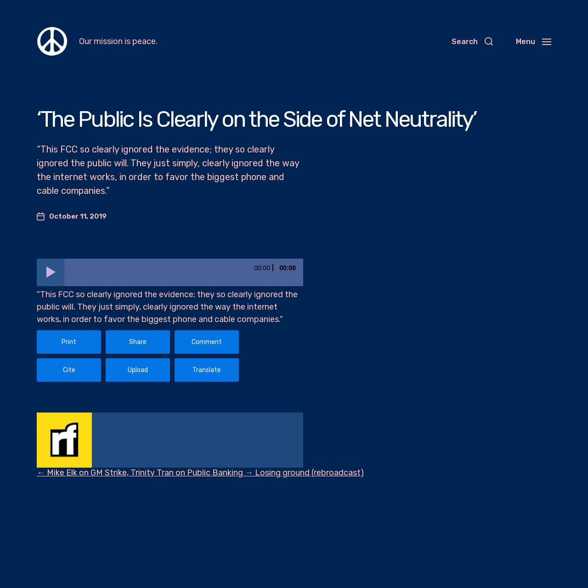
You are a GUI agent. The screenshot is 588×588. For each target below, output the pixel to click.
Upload (138, 370)
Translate (206, 370)
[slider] (183, 272)
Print (69, 342)
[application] (170, 272)
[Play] (50, 272)
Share (138, 342)
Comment (207, 342)
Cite (69, 370)
